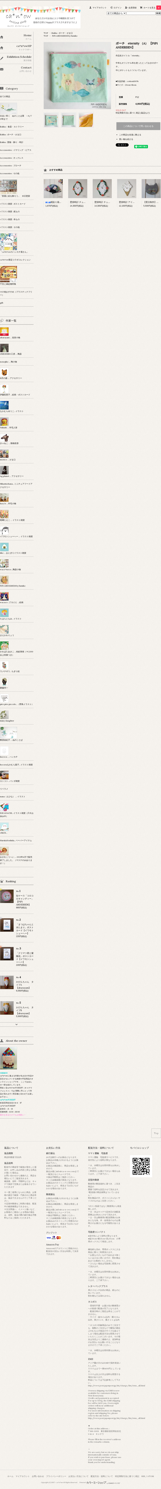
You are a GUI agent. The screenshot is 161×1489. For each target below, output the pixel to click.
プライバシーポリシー (56, 1476)
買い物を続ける (126, 139)
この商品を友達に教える (130, 134)
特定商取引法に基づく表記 (127, 1476)
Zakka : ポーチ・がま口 (62, 33)
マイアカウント (100, 7)
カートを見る (152, 7)
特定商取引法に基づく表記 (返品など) (133, 113)
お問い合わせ (38, 1476)
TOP (46, 33)
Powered (99, 1482)
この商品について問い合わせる (138, 126)
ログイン (118, 7)
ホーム (10, 1476)
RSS (143, 1476)
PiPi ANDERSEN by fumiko (64, 36)
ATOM (150, 1476)
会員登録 (132, 7)
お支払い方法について (78, 1476)
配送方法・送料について (102, 1476)
